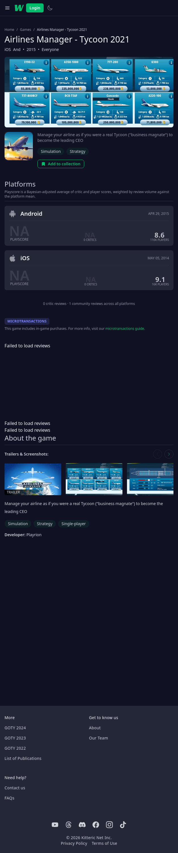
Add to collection (60, 163)
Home (9, 29)
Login (34, 7)
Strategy (77, 151)
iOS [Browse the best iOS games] (8, 49)
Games (25, 29)
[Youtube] (55, 824)
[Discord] (82, 824)
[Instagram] (109, 824)
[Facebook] (95, 824)
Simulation (51, 151)
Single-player (74, 523)
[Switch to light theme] (50, 8)
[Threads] (68, 824)
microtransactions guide (124, 328)
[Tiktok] (123, 824)
